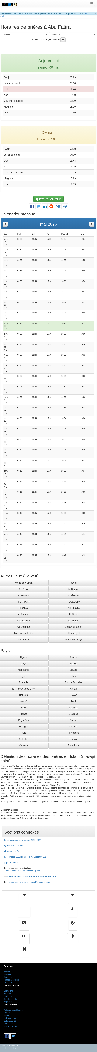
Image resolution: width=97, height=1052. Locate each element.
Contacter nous (10, 983)
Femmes (72, 940)
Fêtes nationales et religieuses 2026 (19, 840)
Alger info (8, 1002)
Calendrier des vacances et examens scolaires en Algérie (31, 876)
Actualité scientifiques (13, 1010)
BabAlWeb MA (10, 1018)
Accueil (7, 972)
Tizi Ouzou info (10, 999)
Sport (73, 927)
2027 (39, 840)
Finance (24, 940)
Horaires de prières (13, 846)
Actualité (24, 901)
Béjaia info (8, 991)
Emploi (7, 1013)
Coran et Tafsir (12, 851)
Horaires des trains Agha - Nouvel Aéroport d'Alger (28, 882)
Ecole (6, 1015)
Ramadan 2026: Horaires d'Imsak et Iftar (23, 857)
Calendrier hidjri (12, 862)
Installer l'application (48, 199)
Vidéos (24, 927)
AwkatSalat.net (10, 1026)
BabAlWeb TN (10, 1024)
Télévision (24, 914)
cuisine (24, 954)
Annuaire (8, 977)
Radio (72, 914)
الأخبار (72, 901)
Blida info (8, 993)
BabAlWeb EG (10, 1021)
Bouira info (8, 996)
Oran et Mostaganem (31, 871)
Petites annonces (11, 980)
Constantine (15, 871)
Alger (6, 871)
